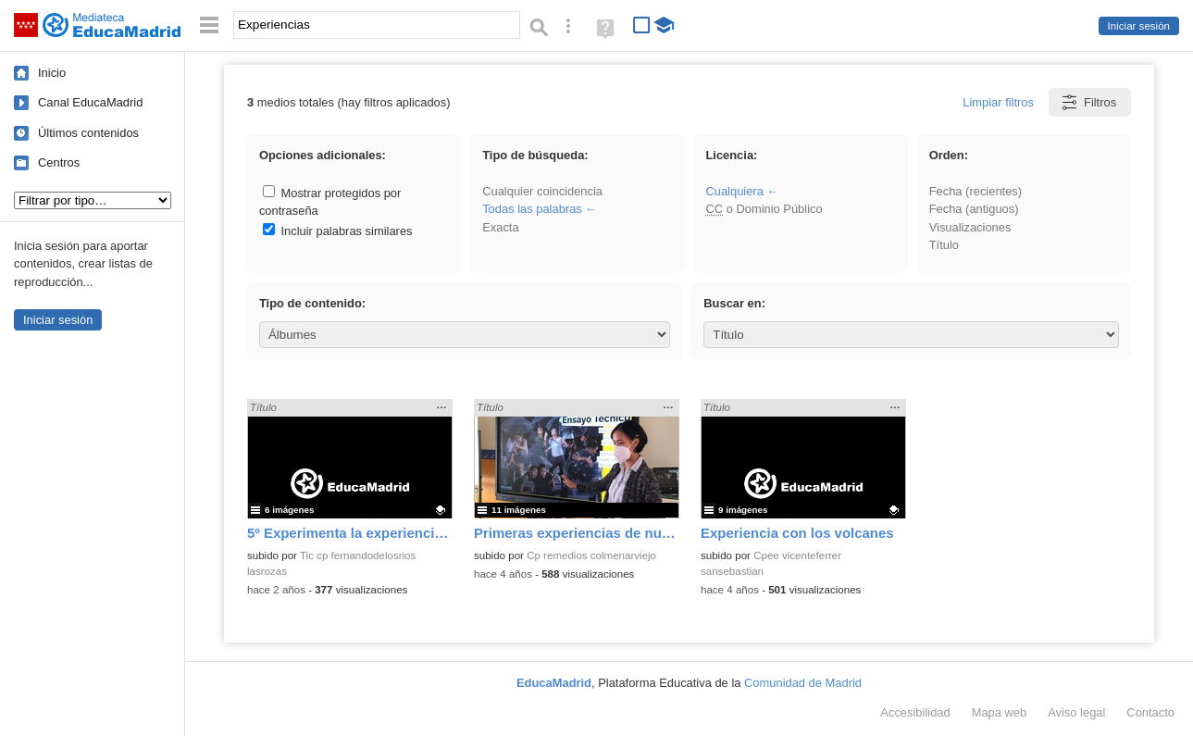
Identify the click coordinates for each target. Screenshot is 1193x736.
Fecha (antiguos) (974, 209)
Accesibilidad (915, 712)
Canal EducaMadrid (90, 102)
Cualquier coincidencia (542, 191)
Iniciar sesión (1139, 25)
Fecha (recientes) (975, 191)
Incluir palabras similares (338, 231)
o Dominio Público (763, 209)
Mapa (999, 712)
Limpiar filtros (998, 102)
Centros (59, 162)
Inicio (52, 73)
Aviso (1076, 712)
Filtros (1088, 102)
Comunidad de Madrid (803, 683)
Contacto (1150, 712)
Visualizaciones (970, 227)
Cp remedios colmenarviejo (591, 555)
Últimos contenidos (88, 133)
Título (944, 245)
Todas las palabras (532, 209)
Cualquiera (734, 191)
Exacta (500, 227)
